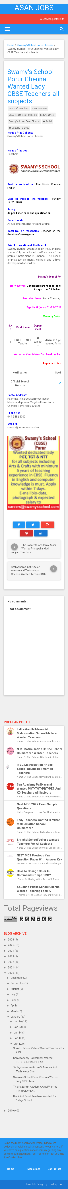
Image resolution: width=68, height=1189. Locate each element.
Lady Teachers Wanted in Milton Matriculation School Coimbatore (38, 824)
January (16, 1016)
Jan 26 (18, 1021)
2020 (11, 973)
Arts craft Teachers (19, 108)
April (13, 1005)
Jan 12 (18, 1043)
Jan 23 (18, 1027)
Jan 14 (18, 1032)
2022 (11, 962)
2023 (11, 956)
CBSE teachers (39, 108)
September (17, 983)
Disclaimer (33, 1169)
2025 (11, 945)
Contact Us (54, 1169)
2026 (11, 939)
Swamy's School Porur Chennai (35, 45)
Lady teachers (47, 114)
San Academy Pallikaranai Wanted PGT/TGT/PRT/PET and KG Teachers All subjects (39, 788)
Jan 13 (18, 1038)
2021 (11, 967)
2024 (11, 950)
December (17, 977)
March (14, 1011)
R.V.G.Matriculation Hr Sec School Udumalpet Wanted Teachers (35, 769)
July (13, 994)
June (14, 1000)
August (15, 989)
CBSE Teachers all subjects (23, 114)
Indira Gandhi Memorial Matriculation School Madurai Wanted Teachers (37, 733)
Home (10, 45)
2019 (11, 1110)
